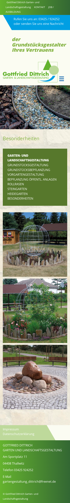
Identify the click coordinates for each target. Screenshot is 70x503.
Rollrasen (15, 184)
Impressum (11, 429)
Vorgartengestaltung (25, 175)
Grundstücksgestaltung (27, 165)
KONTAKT (39, 7)
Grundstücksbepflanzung (28, 170)
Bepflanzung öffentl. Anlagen (32, 179)
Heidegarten (17, 194)
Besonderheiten (20, 198)
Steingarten (17, 189)
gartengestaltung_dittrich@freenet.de (29, 481)
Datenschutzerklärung (18, 434)
